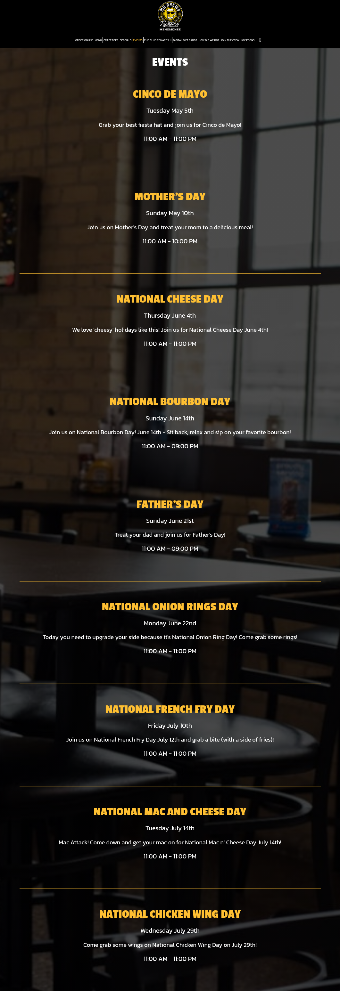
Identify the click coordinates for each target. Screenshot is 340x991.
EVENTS (138, 40)
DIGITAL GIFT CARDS (185, 40)
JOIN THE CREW (230, 40)
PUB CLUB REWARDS (157, 40)
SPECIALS (125, 40)
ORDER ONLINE (84, 40)
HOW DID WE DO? (209, 40)
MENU (98, 40)
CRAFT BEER (111, 40)
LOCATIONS (248, 40)
